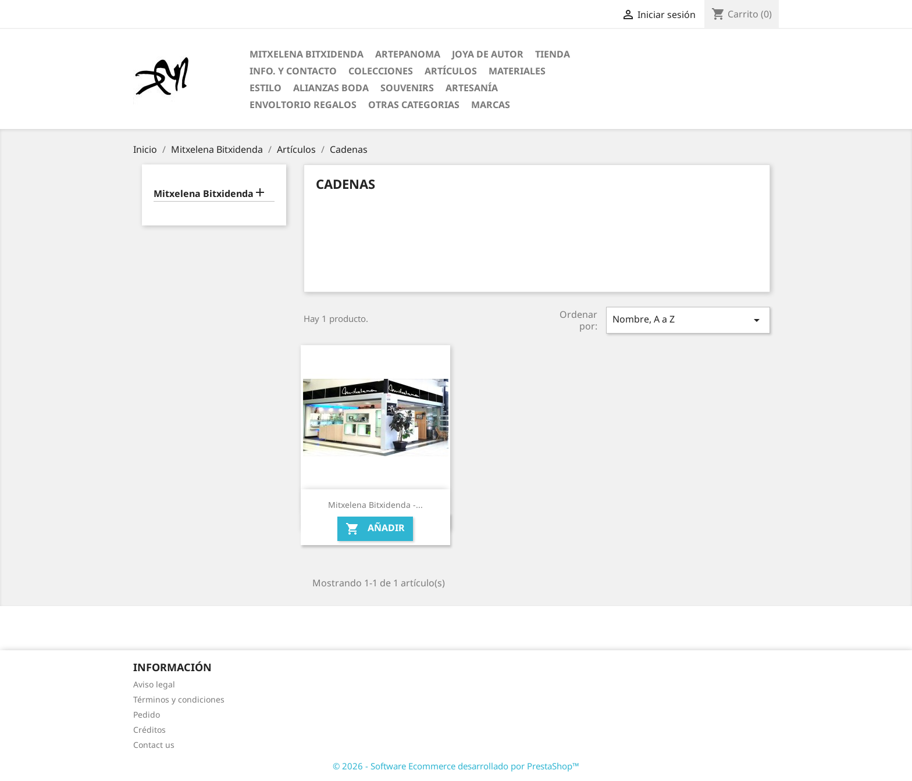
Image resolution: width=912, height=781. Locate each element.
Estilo (266, 87)
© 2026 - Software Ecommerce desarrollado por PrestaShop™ (456, 766)
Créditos (149, 729)
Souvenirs (407, 87)
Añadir (375, 529)
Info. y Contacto (293, 71)
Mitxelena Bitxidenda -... (375, 504)
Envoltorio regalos (303, 104)
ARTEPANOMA (407, 54)
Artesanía (472, 87)
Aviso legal (154, 684)
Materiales (517, 71)
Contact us (153, 744)
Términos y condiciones (179, 699)
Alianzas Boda (331, 87)
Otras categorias (413, 104)
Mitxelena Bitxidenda (307, 54)
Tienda (552, 54)
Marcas (490, 104)
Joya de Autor (487, 54)
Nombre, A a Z (688, 320)
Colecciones (380, 71)
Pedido (146, 714)
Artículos (451, 71)
